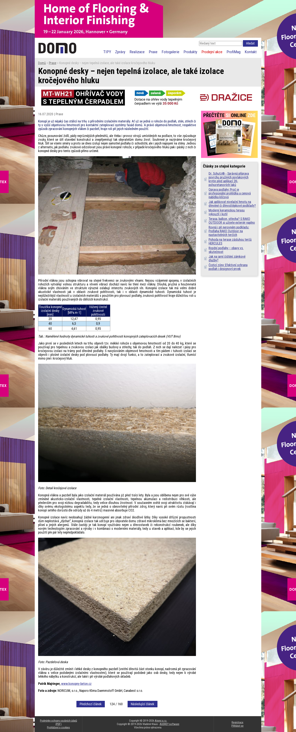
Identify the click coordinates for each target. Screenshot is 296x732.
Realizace (137, 51)
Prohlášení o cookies (58, 727)
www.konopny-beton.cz (76, 684)
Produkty (190, 51)
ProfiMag (233, 51)
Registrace (237, 722)
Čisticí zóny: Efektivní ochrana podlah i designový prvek (228, 267)
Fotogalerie (170, 51)
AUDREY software (169, 724)
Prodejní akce (211, 51)
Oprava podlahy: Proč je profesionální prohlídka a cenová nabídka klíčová (230, 193)
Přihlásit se (237, 725)
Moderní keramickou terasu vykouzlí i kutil (227, 212)
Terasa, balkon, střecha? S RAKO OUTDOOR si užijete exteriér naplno (232, 221)
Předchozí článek (91, 704)
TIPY (107, 51)
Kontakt (251, 51)
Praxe (153, 51)
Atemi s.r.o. (161, 720)
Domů (42, 63)
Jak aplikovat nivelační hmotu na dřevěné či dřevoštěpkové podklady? (232, 204)
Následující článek (142, 704)
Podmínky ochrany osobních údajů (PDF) (58, 722)
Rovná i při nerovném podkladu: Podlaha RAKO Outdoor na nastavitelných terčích (229, 231)
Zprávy (120, 51)
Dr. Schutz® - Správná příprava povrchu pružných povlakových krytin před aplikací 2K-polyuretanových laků (229, 179)
